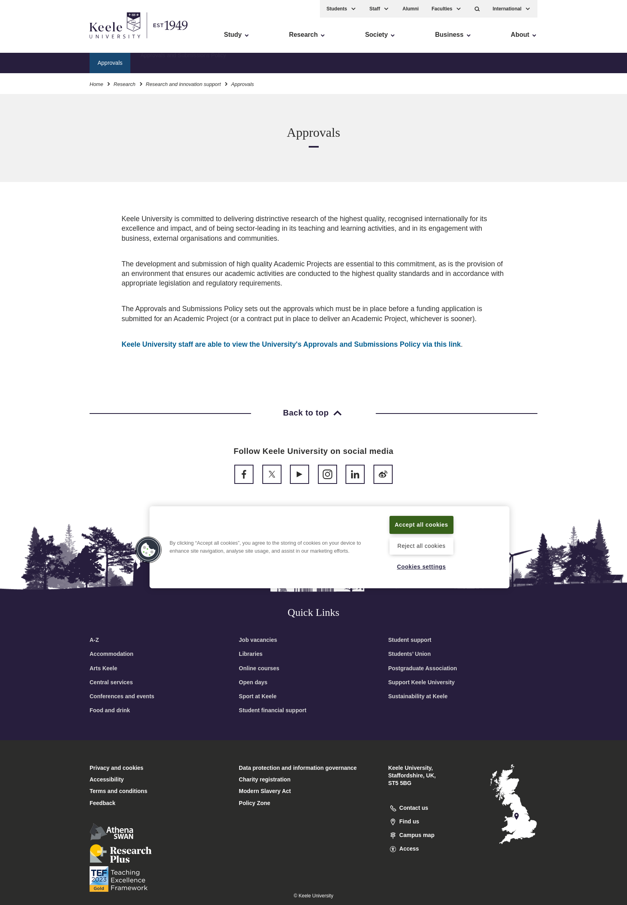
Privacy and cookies (117, 768)
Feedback (103, 803)
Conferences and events (122, 696)
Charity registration (264, 779)
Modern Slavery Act (265, 791)
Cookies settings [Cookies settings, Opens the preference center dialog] (421, 566)
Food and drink (110, 710)
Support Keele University (421, 682)
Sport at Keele (257, 696)
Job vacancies (258, 640)
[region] (329, 547)
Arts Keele (103, 668)
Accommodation (112, 654)
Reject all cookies (421, 545)
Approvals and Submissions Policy (183, 62)
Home (96, 83)
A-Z (94, 640)
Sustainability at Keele (418, 696)
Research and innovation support (183, 83)
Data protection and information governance (298, 768)
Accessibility (107, 779)
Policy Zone (254, 803)
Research (125, 83)
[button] (477, 8)
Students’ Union (409, 654)
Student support (409, 640)
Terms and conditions (118, 791)
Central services (111, 682)
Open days (253, 682)
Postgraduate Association (422, 668)
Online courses (259, 668)
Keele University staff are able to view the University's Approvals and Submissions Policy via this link (291, 344)
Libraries (250, 654)
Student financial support (272, 710)
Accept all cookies (421, 524)
